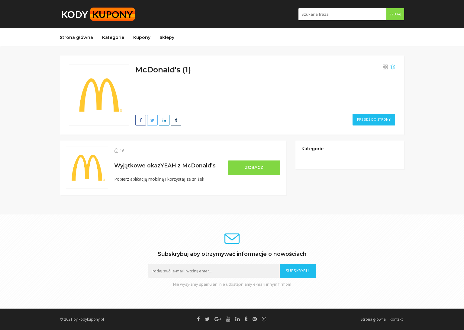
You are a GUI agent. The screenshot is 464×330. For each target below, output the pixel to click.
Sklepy (167, 37)
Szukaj (395, 14)
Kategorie (113, 37)
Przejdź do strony (374, 119)
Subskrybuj (298, 270)
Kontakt (396, 319)
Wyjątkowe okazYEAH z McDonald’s (165, 165)
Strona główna (76, 37)
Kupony (141, 37)
